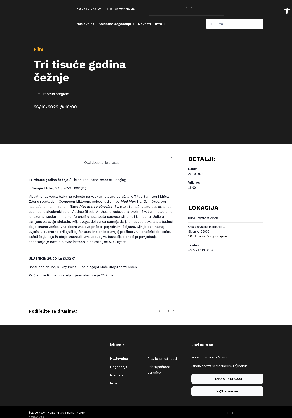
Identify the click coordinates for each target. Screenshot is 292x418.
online (50, 267)
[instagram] (186, 7)
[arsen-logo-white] (43, 9)
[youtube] (191, 7)
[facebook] (222, 413)
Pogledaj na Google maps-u (208, 236)
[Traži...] (234, 24)
